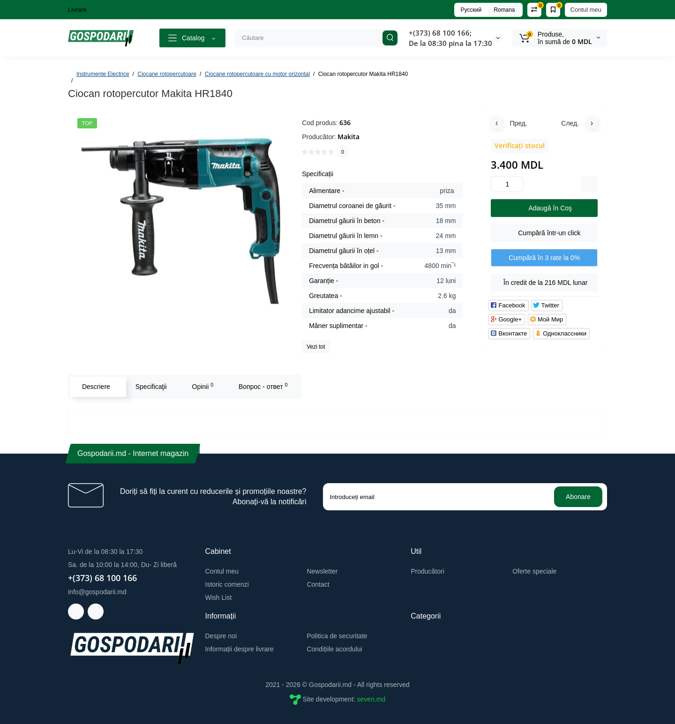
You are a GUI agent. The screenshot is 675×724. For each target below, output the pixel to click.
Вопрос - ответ (262, 386)
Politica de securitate (337, 636)
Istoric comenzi (227, 584)
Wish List (218, 597)
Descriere (96, 386)
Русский (471, 10)
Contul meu (585, 9)
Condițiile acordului (334, 649)
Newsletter (322, 571)
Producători (427, 571)
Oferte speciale (534, 571)
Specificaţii (150, 386)
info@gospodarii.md (97, 592)
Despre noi (221, 636)
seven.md (371, 699)
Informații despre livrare (239, 649)
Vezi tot (316, 346)
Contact (318, 584)
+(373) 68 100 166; (440, 32)
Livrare (77, 9)
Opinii (202, 386)
